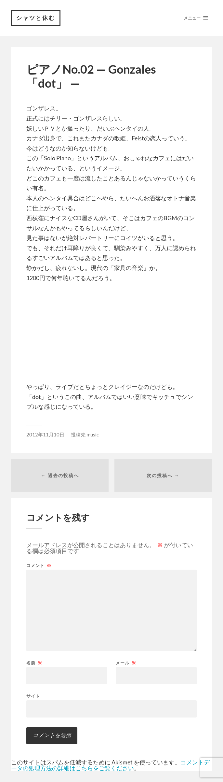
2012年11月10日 (45, 434)
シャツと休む (35, 17)
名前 (34, 663)
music (92, 434)
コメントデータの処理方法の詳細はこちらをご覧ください (110, 765)
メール (126, 663)
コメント (38, 565)
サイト (33, 695)
